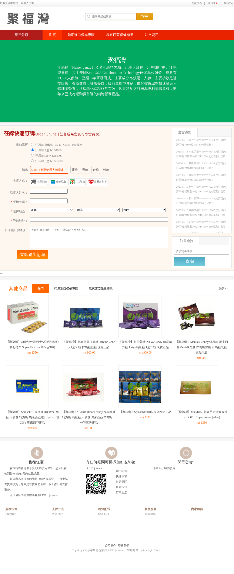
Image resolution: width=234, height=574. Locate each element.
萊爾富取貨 (100, 181)
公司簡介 (110, 545)
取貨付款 (57, 514)
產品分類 (21, 35)
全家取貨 (61, 181)
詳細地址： (19, 220)
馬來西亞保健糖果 (119, 35)
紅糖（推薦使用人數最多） (49, 169)
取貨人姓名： (18, 192)
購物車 (213, 3)
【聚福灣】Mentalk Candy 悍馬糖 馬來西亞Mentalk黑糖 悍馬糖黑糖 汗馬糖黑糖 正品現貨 (201, 347)
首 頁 (52, 35)
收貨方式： (19, 180)
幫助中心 (229, 3)
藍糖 (75, 169)
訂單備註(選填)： (16, 230)
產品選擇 (22, 144)
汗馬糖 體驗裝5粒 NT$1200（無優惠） (60, 145)
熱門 (41, 288)
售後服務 (150, 514)
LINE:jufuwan (94, 482)
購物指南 (11, 514)
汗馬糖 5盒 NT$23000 (49, 161)
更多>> (223, 288)
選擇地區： (19, 211)
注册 (31, 3)
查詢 (189, 261)
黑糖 (85, 169)
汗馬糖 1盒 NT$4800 (48, 150)
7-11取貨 (80, 181)
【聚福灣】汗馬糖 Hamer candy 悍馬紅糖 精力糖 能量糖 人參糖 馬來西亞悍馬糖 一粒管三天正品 (89, 417)
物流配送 (103, 514)
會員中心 (196, 3)
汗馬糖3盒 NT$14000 (48, 155)
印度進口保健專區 (81, 35)
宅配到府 (42, 181)
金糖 (96, 169)
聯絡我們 (123, 545)
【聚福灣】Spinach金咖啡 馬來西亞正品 (145, 412)
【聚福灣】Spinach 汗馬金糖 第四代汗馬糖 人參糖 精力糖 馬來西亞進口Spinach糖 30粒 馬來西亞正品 (32, 417)
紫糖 (106, 169)
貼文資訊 (151, 35)
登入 (26, 3)
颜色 (25, 169)
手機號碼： (19, 202)
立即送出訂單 (33, 254)
